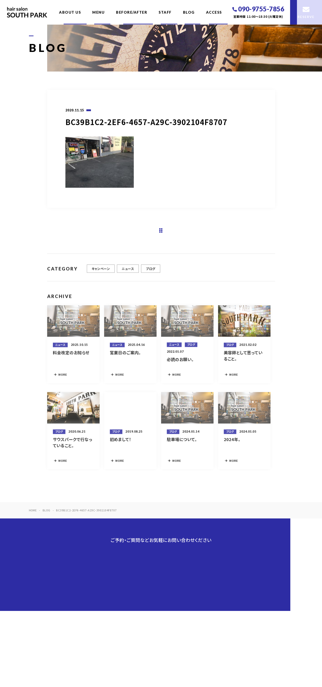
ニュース (128, 271)
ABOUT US (70, 12)
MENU (98, 12)
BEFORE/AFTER (131, 12)
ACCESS (214, 12)
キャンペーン (101, 271)
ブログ (150, 271)
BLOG (189, 12)
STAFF (165, 12)
